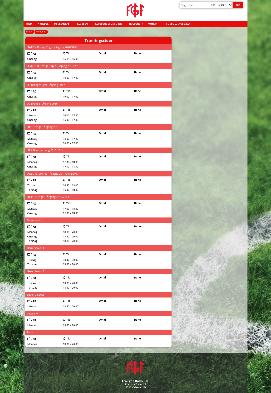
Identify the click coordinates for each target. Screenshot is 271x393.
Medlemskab (62, 23)
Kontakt (154, 23)
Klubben (83, 23)
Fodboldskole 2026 (179, 23)
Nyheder (43, 23)
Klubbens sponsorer (109, 23)
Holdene (135, 23)
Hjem (29, 23)
